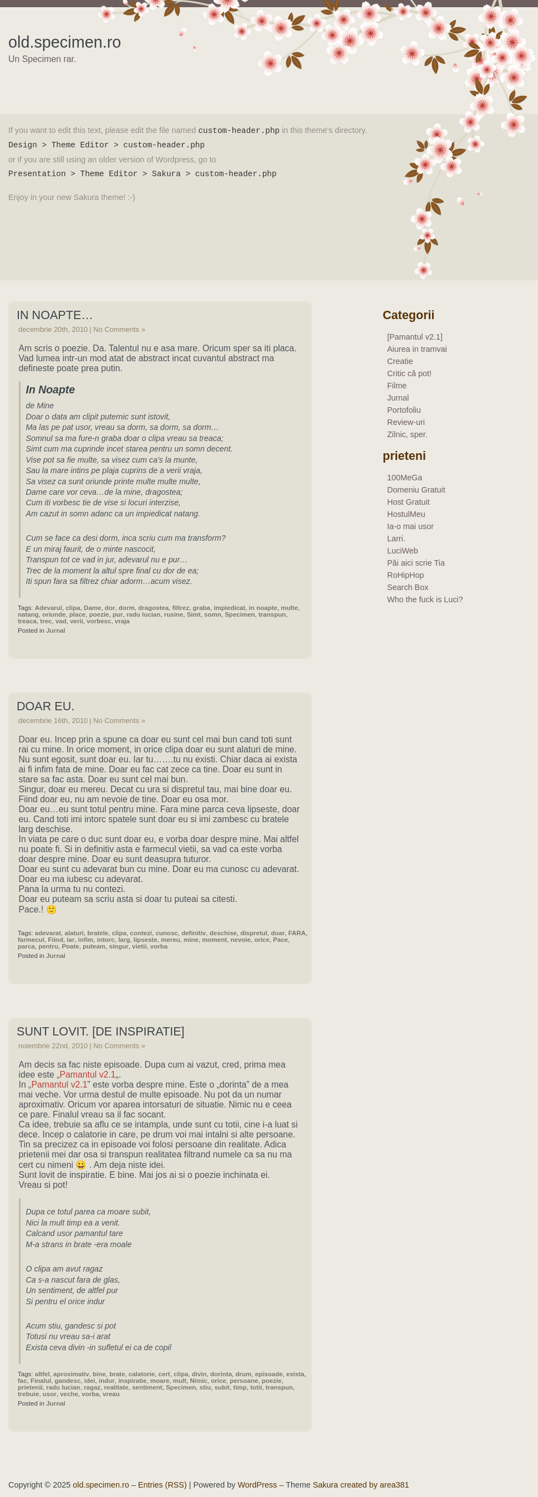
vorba (159, 946)
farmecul (31, 939)
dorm (127, 607)
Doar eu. (45, 706)
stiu (205, 1387)
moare (160, 1380)
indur (107, 1380)
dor (110, 607)
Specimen (240, 614)
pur (118, 614)
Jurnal (55, 630)
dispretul (253, 933)
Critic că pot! (409, 373)
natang (28, 614)
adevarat (48, 933)
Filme (397, 385)
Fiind (55, 939)
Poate (70, 946)
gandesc (68, 1380)
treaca (27, 621)
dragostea (153, 607)
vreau (111, 1394)
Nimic (198, 1380)
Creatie (400, 361)
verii (76, 621)
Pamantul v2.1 (87, 1074)
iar (70, 939)
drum (243, 1374)
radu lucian (143, 614)
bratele (97, 933)
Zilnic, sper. (407, 434)
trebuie (28, 1394)
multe (289, 607)
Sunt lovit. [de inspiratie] (101, 1031)
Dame (92, 607)
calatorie (142, 1374)
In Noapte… (55, 315)
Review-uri (406, 422)
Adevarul (48, 607)
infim (86, 939)
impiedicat (229, 607)
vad (61, 621)
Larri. (396, 538)
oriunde (53, 614)
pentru (48, 946)
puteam (94, 946)
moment (214, 939)
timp (240, 1387)
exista (295, 1374)
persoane (244, 1380)
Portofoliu (404, 410)
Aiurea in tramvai (417, 349)
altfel (42, 1374)
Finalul (41, 1380)
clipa (72, 607)
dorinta (221, 1374)
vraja (122, 621)
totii (256, 1387)
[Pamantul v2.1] (415, 336)
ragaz (92, 1387)
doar (278, 933)
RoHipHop (405, 575)
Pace (280, 939)
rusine (174, 614)
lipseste (146, 939)
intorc (106, 939)
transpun (272, 614)
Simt (194, 614)
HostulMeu (406, 514)
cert (164, 1374)
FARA (297, 933)
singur (119, 946)
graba (201, 607)
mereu (170, 939)
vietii (139, 946)
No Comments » (119, 329)
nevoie (240, 939)
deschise (223, 933)
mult (179, 1380)
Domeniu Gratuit (416, 489)
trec (46, 621)
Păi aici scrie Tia (416, 562)
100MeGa (404, 477)
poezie (99, 614)
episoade (269, 1374)
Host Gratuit (408, 502)
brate (117, 1374)
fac (22, 1380)
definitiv (193, 933)
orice (262, 939)
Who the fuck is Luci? (425, 599)
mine (191, 939)
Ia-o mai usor (410, 526)
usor (50, 1394)
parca (26, 946)
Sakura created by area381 (361, 1484)
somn (212, 614)
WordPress (257, 1484)
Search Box (407, 587)
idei (89, 1380)
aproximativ (71, 1374)
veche (69, 1394)
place (77, 614)
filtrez (180, 607)
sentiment (147, 1387)
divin (199, 1374)
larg (124, 939)
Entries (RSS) (162, 1484)
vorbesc (99, 621)
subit (222, 1387)
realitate (116, 1387)
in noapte (263, 607)
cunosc (166, 933)
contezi (141, 933)
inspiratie (132, 1380)
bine (99, 1374)
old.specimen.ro (64, 42)
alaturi (74, 933)
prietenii (30, 1387)
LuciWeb (402, 550)
